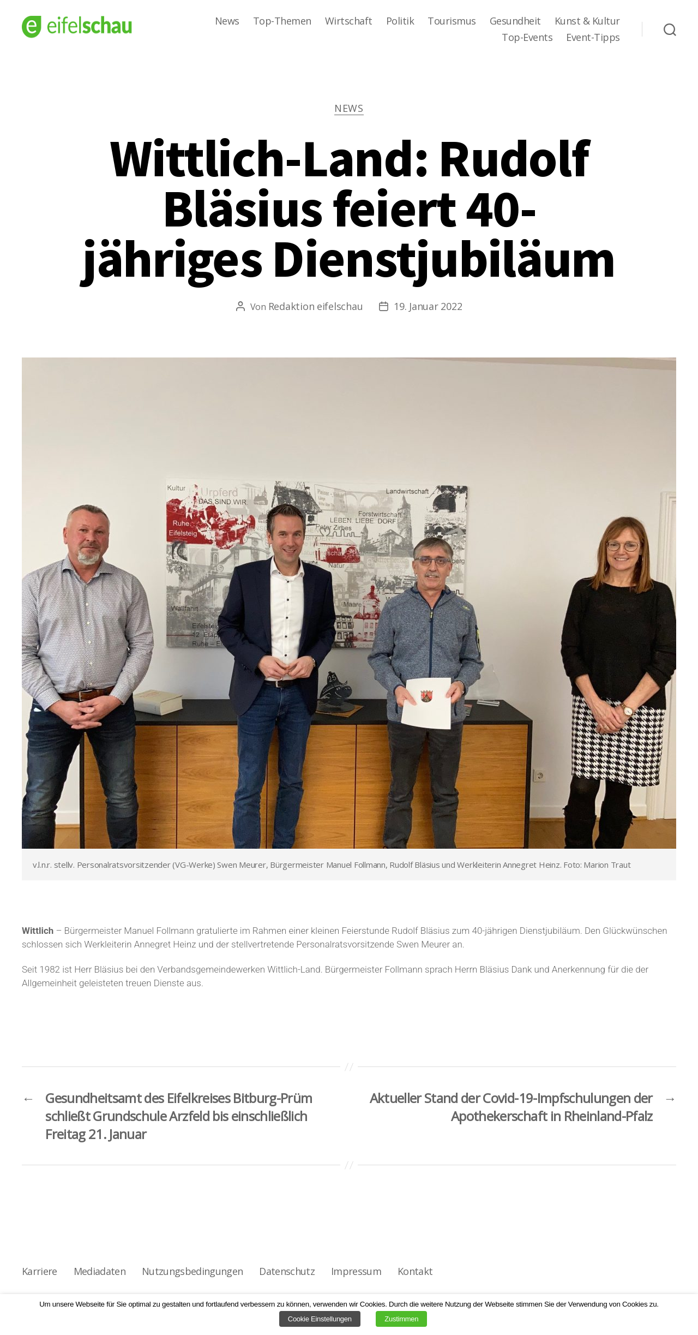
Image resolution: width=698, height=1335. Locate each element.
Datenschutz (287, 1271)
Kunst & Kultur (587, 21)
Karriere (39, 1271)
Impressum (356, 1271)
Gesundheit (515, 21)
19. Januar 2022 (428, 306)
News (227, 21)
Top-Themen (282, 21)
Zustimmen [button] (401, 1319)
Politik (400, 21)
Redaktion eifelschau (315, 306)
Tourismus (452, 21)
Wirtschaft (348, 21)
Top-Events (527, 38)
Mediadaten (99, 1271)
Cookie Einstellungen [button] (320, 1319)
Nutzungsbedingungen (192, 1271)
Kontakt (415, 1271)
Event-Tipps (593, 38)
